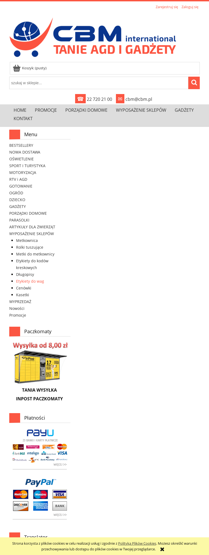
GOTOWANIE (20, 186)
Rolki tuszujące (29, 247)
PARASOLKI (19, 220)
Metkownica (27, 240)
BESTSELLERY (21, 145)
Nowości (16, 308)
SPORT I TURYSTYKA (27, 165)
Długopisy (25, 274)
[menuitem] (19, 110)
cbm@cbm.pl (134, 99)
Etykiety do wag (30, 281)
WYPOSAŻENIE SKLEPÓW (31, 233)
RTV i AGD (18, 179)
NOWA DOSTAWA (24, 152)
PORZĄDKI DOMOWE (28, 213)
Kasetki (22, 294)
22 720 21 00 (93, 99)
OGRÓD (16, 192)
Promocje (17, 315)
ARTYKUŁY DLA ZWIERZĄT (32, 226)
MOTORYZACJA (22, 172)
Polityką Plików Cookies (137, 543)
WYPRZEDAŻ (20, 301)
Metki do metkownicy (35, 254)
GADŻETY (17, 206)
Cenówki (23, 288)
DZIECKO (17, 199)
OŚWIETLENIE (21, 158)
